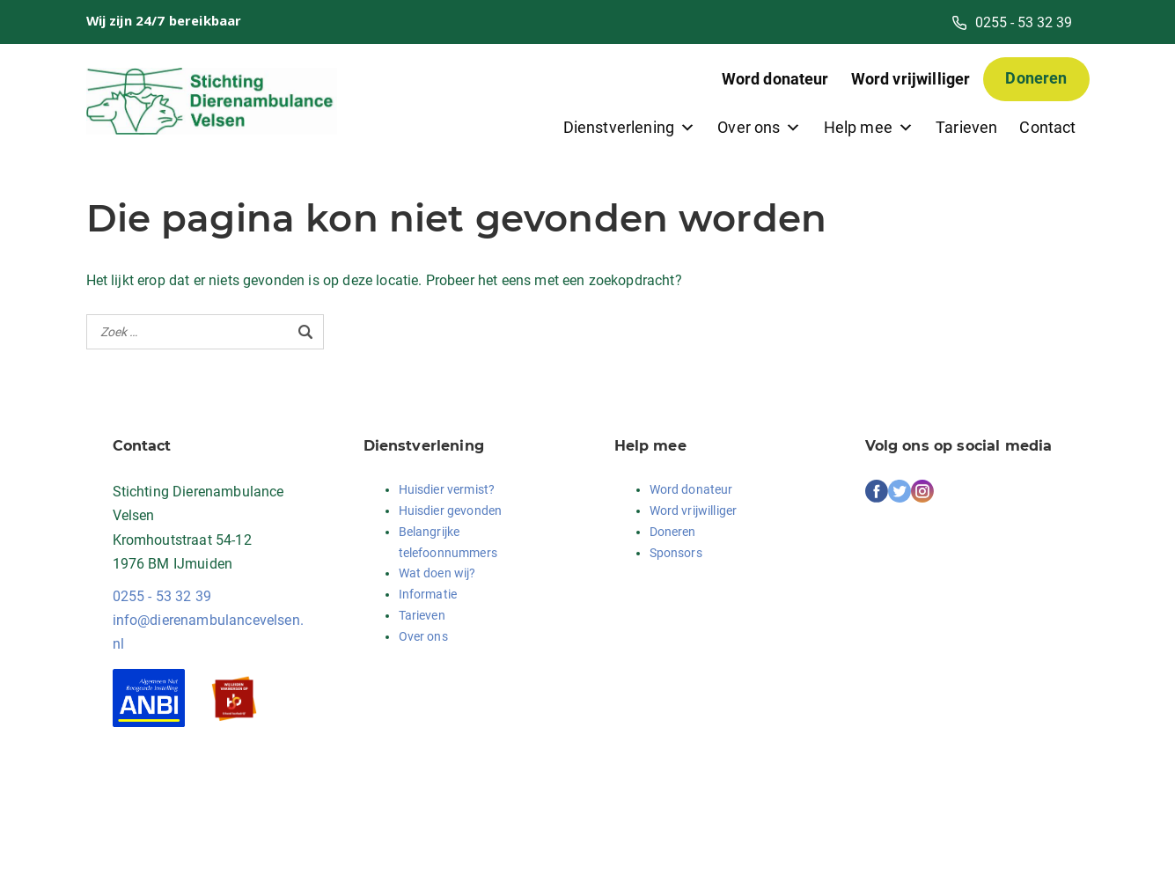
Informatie (428, 594)
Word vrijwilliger (911, 79)
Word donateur (775, 79)
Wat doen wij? (437, 573)
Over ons (759, 127)
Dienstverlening (629, 127)
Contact (1047, 127)
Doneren (1036, 78)
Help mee (869, 127)
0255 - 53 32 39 (162, 596)
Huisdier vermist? (447, 489)
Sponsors (676, 553)
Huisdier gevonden (451, 510)
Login (299, 837)
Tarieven (966, 127)
